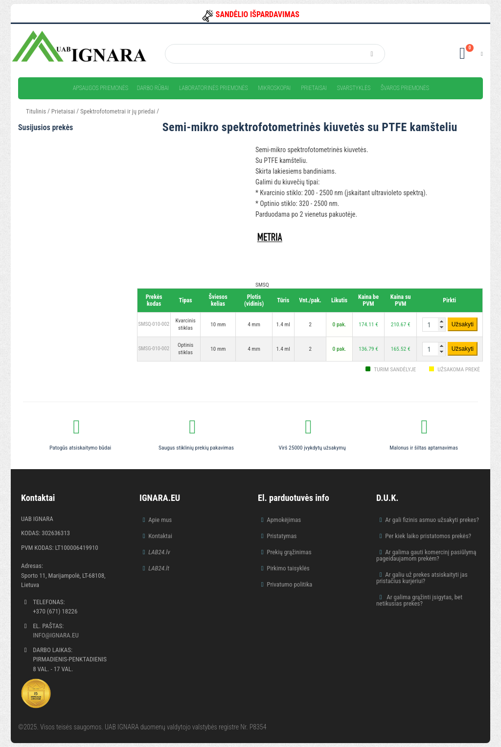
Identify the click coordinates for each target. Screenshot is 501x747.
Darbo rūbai (153, 88)
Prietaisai (314, 88)
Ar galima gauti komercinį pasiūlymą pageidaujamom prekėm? (426, 555)
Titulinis (36, 111)
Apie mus (160, 519)
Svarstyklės (354, 88)
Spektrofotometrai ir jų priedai (117, 111)
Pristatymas (281, 536)
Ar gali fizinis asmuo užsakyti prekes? (432, 519)
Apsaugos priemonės (100, 88)
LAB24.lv (159, 552)
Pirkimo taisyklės (288, 568)
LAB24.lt (158, 568)
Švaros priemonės (405, 88)
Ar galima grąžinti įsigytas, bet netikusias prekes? (419, 600)
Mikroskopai (274, 88)
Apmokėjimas (284, 519)
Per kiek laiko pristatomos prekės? (428, 536)
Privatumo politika (289, 584)
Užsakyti (463, 324)
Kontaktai (160, 536)
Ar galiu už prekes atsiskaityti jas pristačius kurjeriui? (422, 578)
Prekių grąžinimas (289, 552)
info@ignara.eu (56, 635)
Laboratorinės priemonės (213, 88)
